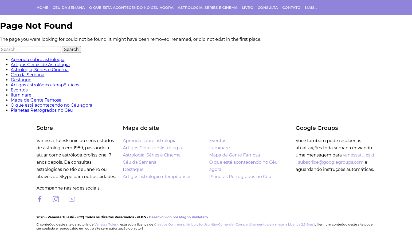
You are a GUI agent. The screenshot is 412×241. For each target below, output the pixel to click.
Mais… (311, 7)
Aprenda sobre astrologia (37, 59)
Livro (247, 7)
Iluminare (21, 95)
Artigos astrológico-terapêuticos (45, 84)
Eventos (19, 90)
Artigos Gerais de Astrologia (40, 64)
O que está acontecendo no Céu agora (131, 7)
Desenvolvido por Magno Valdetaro (178, 217)
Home (43, 7)
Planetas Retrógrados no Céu (42, 110)
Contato (291, 7)
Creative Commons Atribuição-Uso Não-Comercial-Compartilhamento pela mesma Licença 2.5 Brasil (234, 224)
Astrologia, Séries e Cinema (208, 7)
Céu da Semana (69, 7)
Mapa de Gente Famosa (36, 100)
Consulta (268, 7)
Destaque (21, 79)
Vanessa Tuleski (107, 224)
